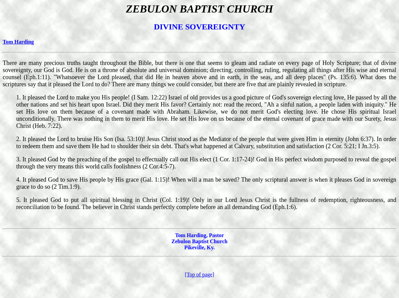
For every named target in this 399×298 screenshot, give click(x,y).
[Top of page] (199, 274)
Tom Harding (18, 42)
